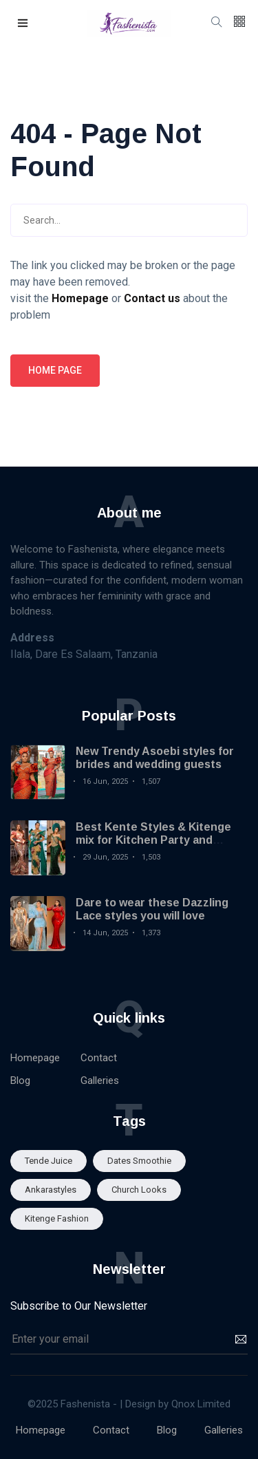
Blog (20, 1080)
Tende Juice (48, 1161)
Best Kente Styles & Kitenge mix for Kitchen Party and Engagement (153, 840)
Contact (98, 1058)
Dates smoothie (139, 1161)
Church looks (138, 1189)
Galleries (99, 1080)
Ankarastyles (50, 1189)
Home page (55, 370)
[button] (23, 23)
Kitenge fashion (57, 1218)
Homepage (35, 1058)
